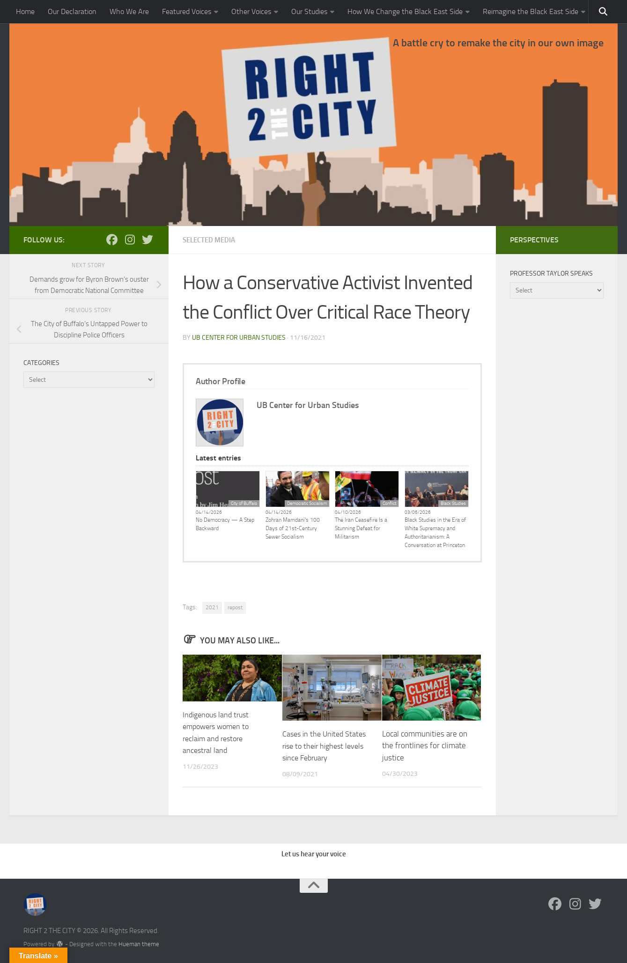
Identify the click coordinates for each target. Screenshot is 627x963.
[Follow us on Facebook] (112, 239)
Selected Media (211, 239)
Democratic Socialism (307, 503)
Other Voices (251, 11)
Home (25, 11)
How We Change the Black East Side (405, 11)
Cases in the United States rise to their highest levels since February (326, 745)
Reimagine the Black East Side (530, 11)
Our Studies (309, 11)
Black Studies (453, 503)
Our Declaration (72, 11)
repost (235, 607)
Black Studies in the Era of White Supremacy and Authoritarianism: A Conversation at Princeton (435, 532)
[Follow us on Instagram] (130, 239)
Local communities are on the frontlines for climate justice (424, 745)
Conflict (389, 503)
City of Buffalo (244, 503)
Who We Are (129, 11)
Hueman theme (138, 943)
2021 (212, 607)
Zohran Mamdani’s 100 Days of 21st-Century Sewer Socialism (293, 528)
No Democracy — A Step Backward (225, 523)
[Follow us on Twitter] (147, 239)
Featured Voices (186, 11)
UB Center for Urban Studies (239, 337)
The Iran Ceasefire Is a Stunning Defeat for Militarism (361, 528)
